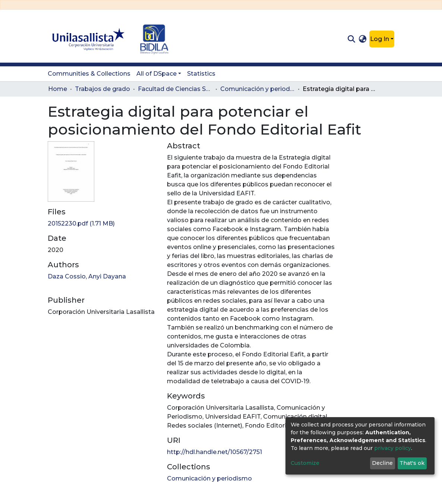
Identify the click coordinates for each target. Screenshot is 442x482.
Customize (305, 463)
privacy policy (392, 448)
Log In (379, 38)
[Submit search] (351, 39)
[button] (362, 39)
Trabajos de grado (102, 88)
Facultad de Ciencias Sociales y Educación (175, 88)
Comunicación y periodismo (257, 88)
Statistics (201, 73)
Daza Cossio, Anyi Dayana (87, 276)
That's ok (412, 463)
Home (57, 88)
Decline (382, 463)
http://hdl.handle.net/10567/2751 (214, 452)
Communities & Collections (89, 73)
